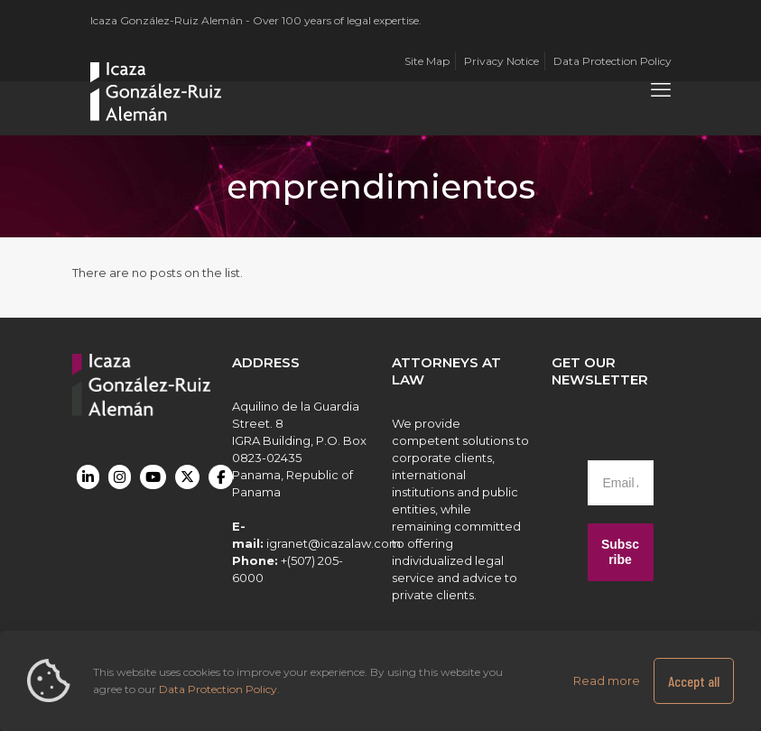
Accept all (693, 680)
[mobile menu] (660, 90)
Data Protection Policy (218, 689)
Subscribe (620, 552)
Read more (606, 680)
